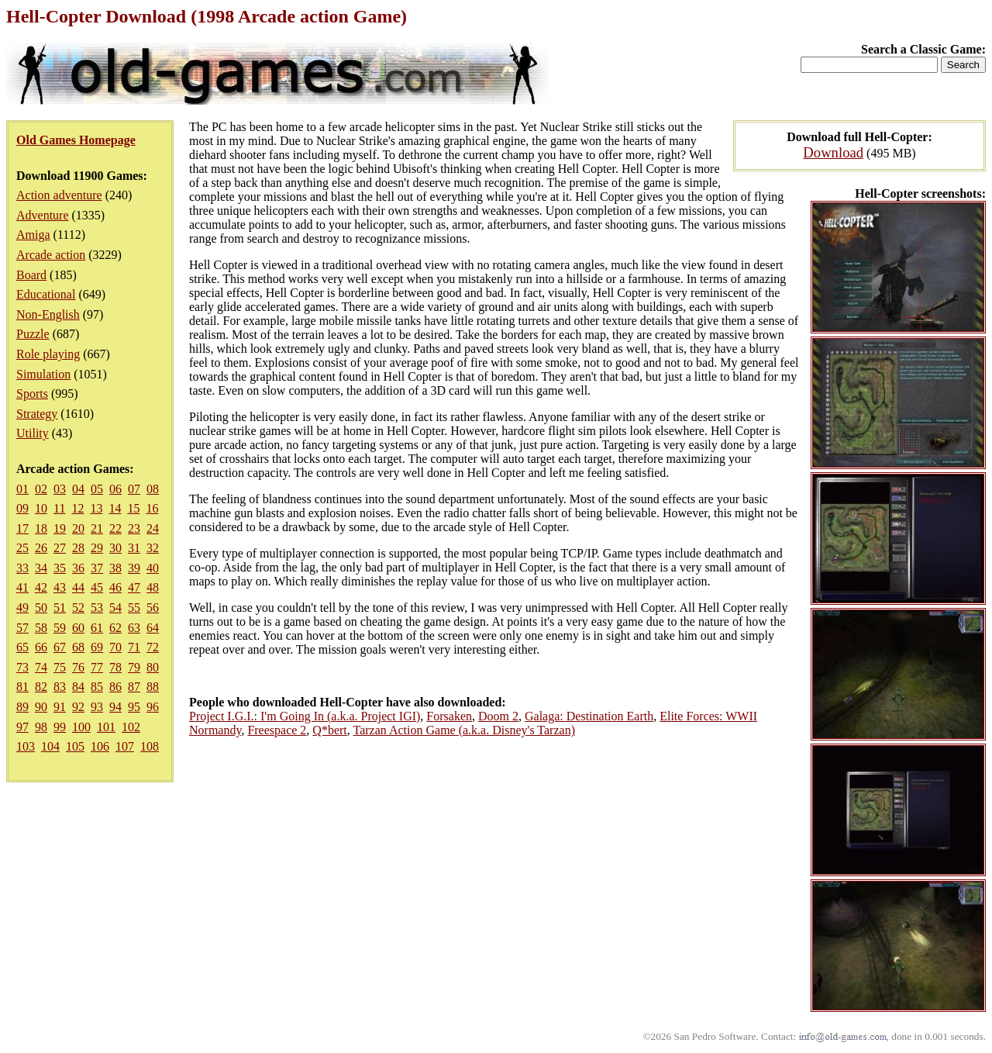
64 (152, 627)
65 (22, 647)
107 (124, 746)
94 (115, 706)
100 (81, 727)
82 (41, 686)
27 (59, 547)
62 (115, 627)
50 (41, 607)
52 (78, 607)
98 (41, 727)
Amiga (33, 234)
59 (59, 627)
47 (134, 587)
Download (833, 152)
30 (115, 547)
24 (152, 528)
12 (77, 508)
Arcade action (50, 254)
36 (78, 568)
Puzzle (33, 333)
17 (22, 528)
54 (115, 607)
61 (97, 627)
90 (41, 706)
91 (59, 706)
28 (78, 547)
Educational (45, 294)
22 (115, 528)
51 (59, 607)
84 (78, 686)
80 (152, 667)
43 (59, 587)
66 (41, 647)
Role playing (48, 354)
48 (152, 587)
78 (115, 667)
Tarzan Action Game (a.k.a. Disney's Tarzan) (464, 730)
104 (50, 746)
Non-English (48, 314)
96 (152, 706)
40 (152, 568)
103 (25, 746)
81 (22, 686)
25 (22, 547)
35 (59, 568)
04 (78, 488)
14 (114, 508)
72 (152, 647)
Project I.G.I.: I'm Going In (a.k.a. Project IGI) (304, 716)
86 (115, 686)
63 (134, 627)
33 (22, 568)
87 (134, 686)
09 (22, 508)
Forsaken (449, 716)
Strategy (36, 413)
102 (131, 727)
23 (134, 528)
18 (41, 528)
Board (31, 274)
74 (41, 667)
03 (59, 488)
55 (134, 607)
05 (97, 488)
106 (100, 746)
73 (22, 667)
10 (41, 508)
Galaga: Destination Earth (589, 716)
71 (134, 647)
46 (115, 587)
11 (59, 508)
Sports (32, 393)
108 (149, 746)
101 (106, 727)
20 (78, 528)
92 (78, 706)
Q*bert (329, 730)
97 (22, 727)
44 (78, 587)
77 (97, 667)
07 (134, 488)
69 (97, 647)
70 (115, 647)
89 (22, 706)
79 (134, 667)
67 (59, 647)
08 (152, 488)
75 (59, 667)
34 (41, 568)
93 (97, 706)
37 (97, 568)
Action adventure (59, 195)
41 (22, 587)
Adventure (42, 215)
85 (97, 686)
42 (41, 587)
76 (78, 667)
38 (115, 568)
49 (22, 607)
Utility (32, 433)
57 (22, 627)
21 (97, 528)
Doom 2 (498, 716)
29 (97, 547)
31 (134, 547)
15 (133, 508)
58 (41, 627)
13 (96, 508)
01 (22, 488)
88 (152, 686)
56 (152, 607)
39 (134, 568)
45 (97, 587)
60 (78, 627)
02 (41, 488)
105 (75, 746)
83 (59, 686)
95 (134, 706)
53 (97, 607)
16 (152, 508)
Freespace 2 (276, 730)
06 (115, 488)
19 (59, 528)
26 (41, 547)
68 (78, 647)
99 (59, 727)
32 (152, 547)
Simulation (43, 374)
